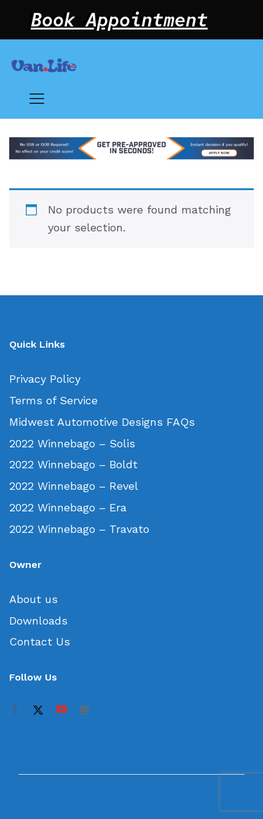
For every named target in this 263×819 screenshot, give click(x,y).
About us (33, 599)
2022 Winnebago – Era (68, 507)
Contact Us (39, 641)
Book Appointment (119, 19)
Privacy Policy (44, 378)
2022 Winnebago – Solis (72, 443)
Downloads (38, 620)
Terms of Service (53, 400)
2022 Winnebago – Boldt (73, 464)
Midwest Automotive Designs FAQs (102, 421)
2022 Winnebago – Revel (73, 485)
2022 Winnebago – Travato (79, 528)
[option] (131, 148)
